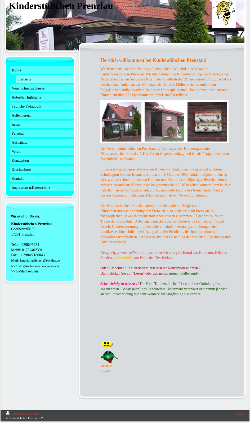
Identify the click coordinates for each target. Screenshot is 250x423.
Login (240, 413)
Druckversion (17, 413)
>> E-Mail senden (24, 271)
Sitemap (34, 413)
